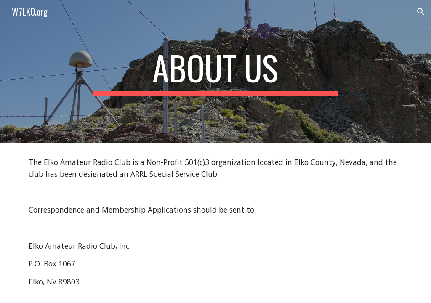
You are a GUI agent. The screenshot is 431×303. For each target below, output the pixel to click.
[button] (421, 12)
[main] (215, 71)
